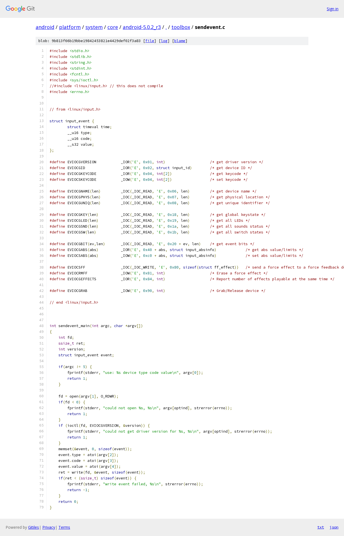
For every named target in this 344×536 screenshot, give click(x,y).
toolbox (180, 27)
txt (320, 527)
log (164, 40)
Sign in (332, 8)
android (45, 27)
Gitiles (33, 527)
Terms (64, 527)
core (112, 27)
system (94, 27)
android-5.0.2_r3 (142, 27)
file (149, 40)
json (334, 527)
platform (70, 27)
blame (179, 40)
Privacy (48, 527)
